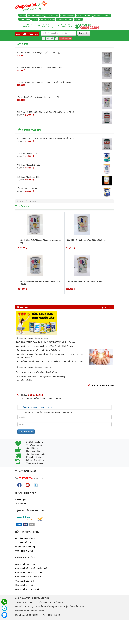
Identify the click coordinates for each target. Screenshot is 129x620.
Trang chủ (23, 201)
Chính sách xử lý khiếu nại (27, 589)
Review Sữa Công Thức (102, 15)
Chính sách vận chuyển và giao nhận (31, 568)
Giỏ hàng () (65, 38)
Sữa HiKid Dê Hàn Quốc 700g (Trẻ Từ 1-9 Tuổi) (84, 281)
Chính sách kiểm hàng (25, 585)
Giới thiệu (22, 15)
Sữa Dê (34, 19)
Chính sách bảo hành (47, 19)
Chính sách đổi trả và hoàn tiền (29, 572)
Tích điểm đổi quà (52, 15)
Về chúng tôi (20, 499)
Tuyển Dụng (20, 504)
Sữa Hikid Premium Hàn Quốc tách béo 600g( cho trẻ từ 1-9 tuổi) (41, 283)
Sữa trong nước (24, 19)
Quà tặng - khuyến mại (36, 15)
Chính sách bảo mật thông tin (28, 576)
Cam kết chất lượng (67, 15)
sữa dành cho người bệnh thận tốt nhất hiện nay (38, 350)
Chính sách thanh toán (64, 19)
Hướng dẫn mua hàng (84, 15)
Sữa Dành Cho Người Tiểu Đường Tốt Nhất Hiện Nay (37, 372)
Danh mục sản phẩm (27, 34)
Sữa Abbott (78, 19)
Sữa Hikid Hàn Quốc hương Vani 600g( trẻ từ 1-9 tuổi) (87, 240)
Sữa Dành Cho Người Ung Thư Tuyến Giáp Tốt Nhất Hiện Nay (40, 377)
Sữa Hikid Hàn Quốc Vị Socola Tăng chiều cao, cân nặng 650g (41, 241)
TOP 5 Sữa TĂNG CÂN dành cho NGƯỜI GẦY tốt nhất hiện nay (45, 342)
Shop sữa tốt (28, 338)
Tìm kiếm (84, 33)
